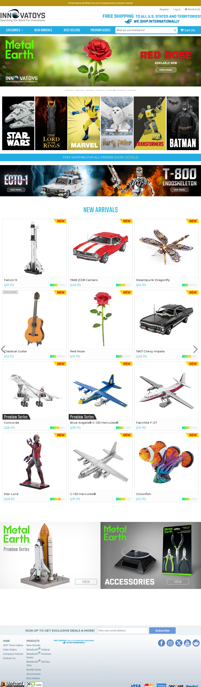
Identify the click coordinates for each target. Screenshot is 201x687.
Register (164, 9)
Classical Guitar (15, 351)
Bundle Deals (33, 669)
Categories (14, 30)
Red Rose (77, 351)
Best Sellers (72, 30)
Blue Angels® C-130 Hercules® (94, 422)
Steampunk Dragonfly (153, 280)
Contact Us (9, 658)
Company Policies (13, 654)
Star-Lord (11, 494)
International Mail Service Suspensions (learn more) (100, 3)
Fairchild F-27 (146, 422)
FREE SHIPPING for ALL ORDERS (100, 157)
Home (6, 641)
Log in (176, 9)
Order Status (10, 649)
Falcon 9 (10, 280)
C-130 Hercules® (83, 494)
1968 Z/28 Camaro (84, 280)
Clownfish (143, 494)
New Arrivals (43, 30)
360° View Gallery (13, 645)
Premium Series (100, 30)
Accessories (33, 674)
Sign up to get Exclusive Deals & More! (59, 630)
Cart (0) (187, 30)
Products (32, 641)
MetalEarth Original (38, 649)
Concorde (11, 422)
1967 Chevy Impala (150, 351)
